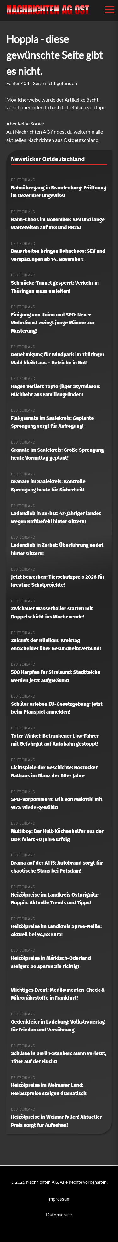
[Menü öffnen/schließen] (109, 9)
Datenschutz (59, 1214)
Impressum (59, 1199)
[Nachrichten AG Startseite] (47, 14)
